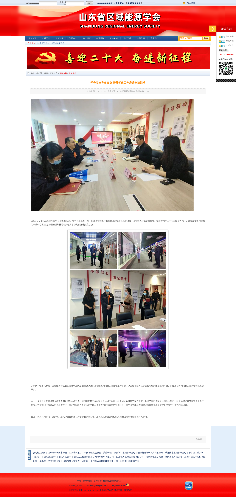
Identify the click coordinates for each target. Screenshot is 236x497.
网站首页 (32, 38)
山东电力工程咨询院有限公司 (130, 457)
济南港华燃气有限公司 (103, 457)
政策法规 (60, 38)
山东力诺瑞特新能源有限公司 (104, 461)
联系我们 (154, 38)
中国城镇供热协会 (92, 452)
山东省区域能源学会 (129, 461)
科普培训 (100, 38)
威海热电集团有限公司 (175, 452)
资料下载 (127, 38)
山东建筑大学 (50, 457)
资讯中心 (73, 38)
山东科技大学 (65, 457)
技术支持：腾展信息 (123, 490)
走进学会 (46, 38)
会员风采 (141, 38)
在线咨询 (230, 36)
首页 (46, 73)
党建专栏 (114, 38)
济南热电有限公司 (173, 457)
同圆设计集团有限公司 (124, 452)
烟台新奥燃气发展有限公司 (150, 452)
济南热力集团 (39, 452)
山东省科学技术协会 (57, 452)
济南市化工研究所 (154, 457)
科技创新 (87, 38)
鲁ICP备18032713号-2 (112, 481)
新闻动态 (53, 73)
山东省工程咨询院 (82, 457)
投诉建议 (230, 45)
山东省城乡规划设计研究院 (75, 461)
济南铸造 (107, 452)
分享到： (200, 439)
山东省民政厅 (75, 452)
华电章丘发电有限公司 (50, 461)
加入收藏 (191, 3)
